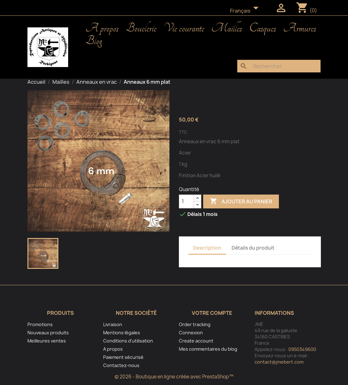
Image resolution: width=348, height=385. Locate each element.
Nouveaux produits (48, 333)
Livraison (112, 324)
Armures (299, 28)
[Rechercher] (279, 66)
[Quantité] (186, 201)
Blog (94, 41)
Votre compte (212, 312)
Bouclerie (141, 28)
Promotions (40, 324)
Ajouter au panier (241, 201)
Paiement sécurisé (123, 357)
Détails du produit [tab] (253, 248)
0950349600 (302, 349)
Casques (262, 28)
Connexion (191, 333)
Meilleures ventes (46, 341)
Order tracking (194, 324)
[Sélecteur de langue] (246, 11)
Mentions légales (121, 333)
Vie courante (184, 28)
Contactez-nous (121, 365)
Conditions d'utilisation (128, 341)
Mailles (226, 28)
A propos (102, 28)
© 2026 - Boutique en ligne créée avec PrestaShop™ (174, 376)
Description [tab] (207, 248)
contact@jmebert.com (279, 362)
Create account (196, 341)
